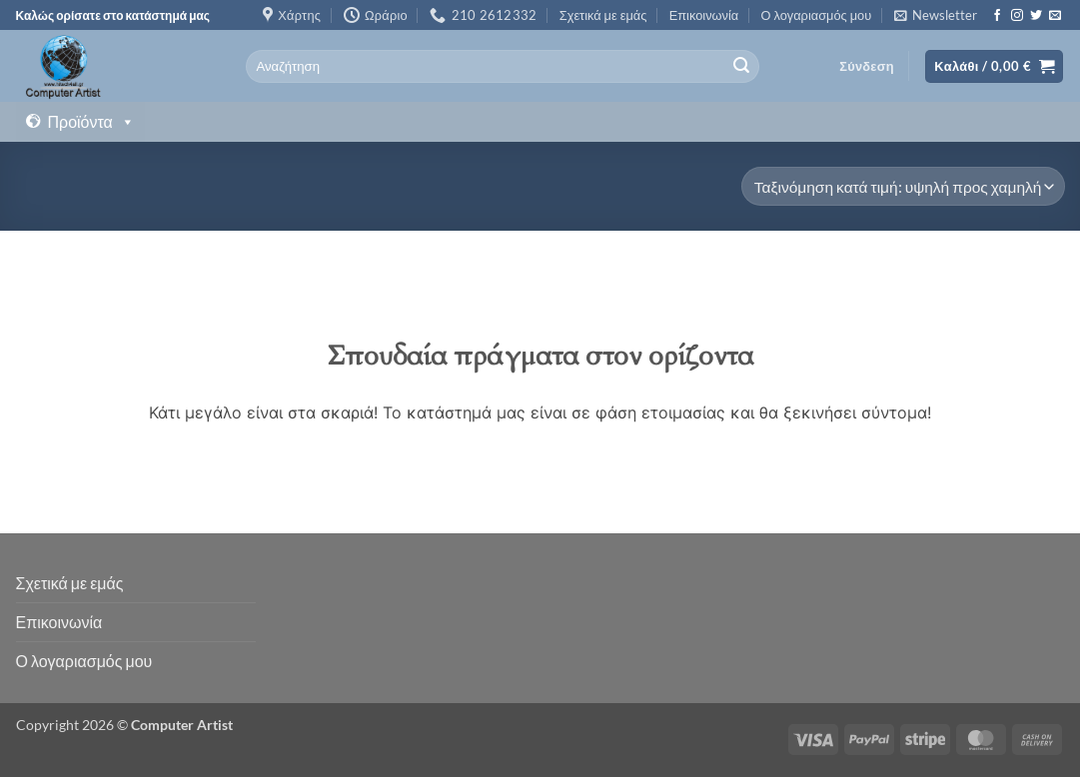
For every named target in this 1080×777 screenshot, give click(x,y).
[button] (935, 15)
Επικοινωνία (703, 15)
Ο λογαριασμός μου (816, 15)
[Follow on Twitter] (1036, 16)
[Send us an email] (1055, 16)
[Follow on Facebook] (997, 16)
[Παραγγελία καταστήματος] (902, 186)
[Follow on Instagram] (1017, 16)
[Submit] (741, 67)
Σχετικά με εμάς (603, 15)
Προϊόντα (91, 122)
